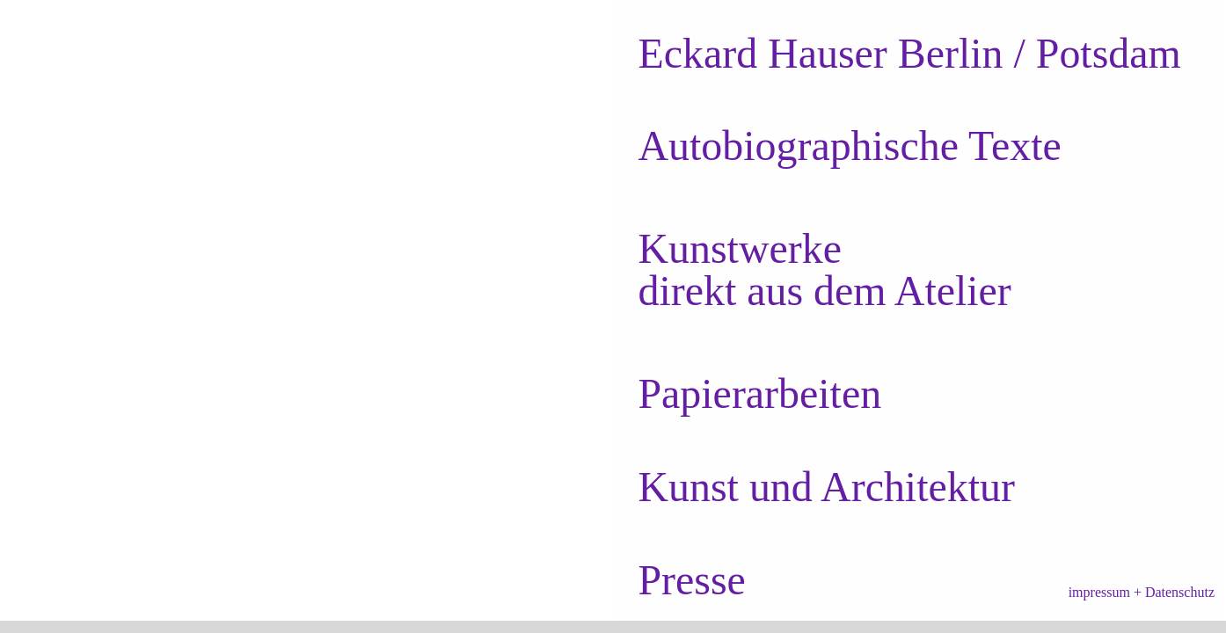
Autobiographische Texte (849, 145)
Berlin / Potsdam (909, 53)
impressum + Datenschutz (1142, 592)
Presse (691, 580)
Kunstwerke (740, 248)
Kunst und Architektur (826, 486)
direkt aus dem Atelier (824, 290)
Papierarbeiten (759, 393)
